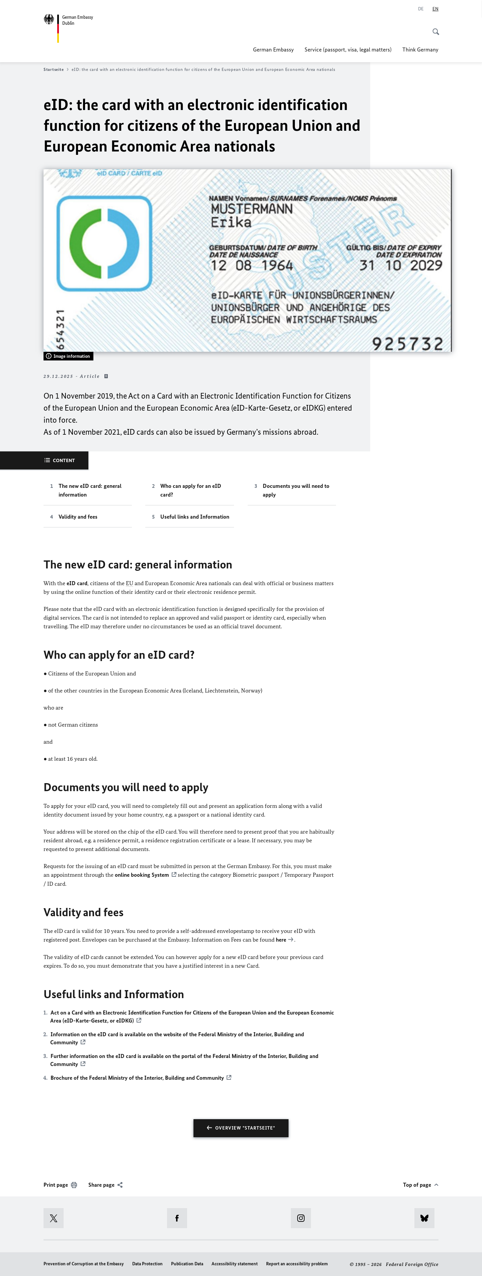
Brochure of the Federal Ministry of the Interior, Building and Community (137, 1077)
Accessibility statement (235, 1263)
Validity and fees (78, 516)
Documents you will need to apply (296, 490)
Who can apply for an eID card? (190, 490)
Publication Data (187, 1263)
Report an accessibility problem (297, 1263)
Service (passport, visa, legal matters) (348, 49)
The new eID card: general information (90, 490)
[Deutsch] (421, 9)
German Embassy (273, 49)
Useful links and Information (194, 516)
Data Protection (147, 1263)
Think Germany (420, 49)
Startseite (56, 70)
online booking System (142, 874)
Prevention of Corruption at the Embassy (84, 1263)
